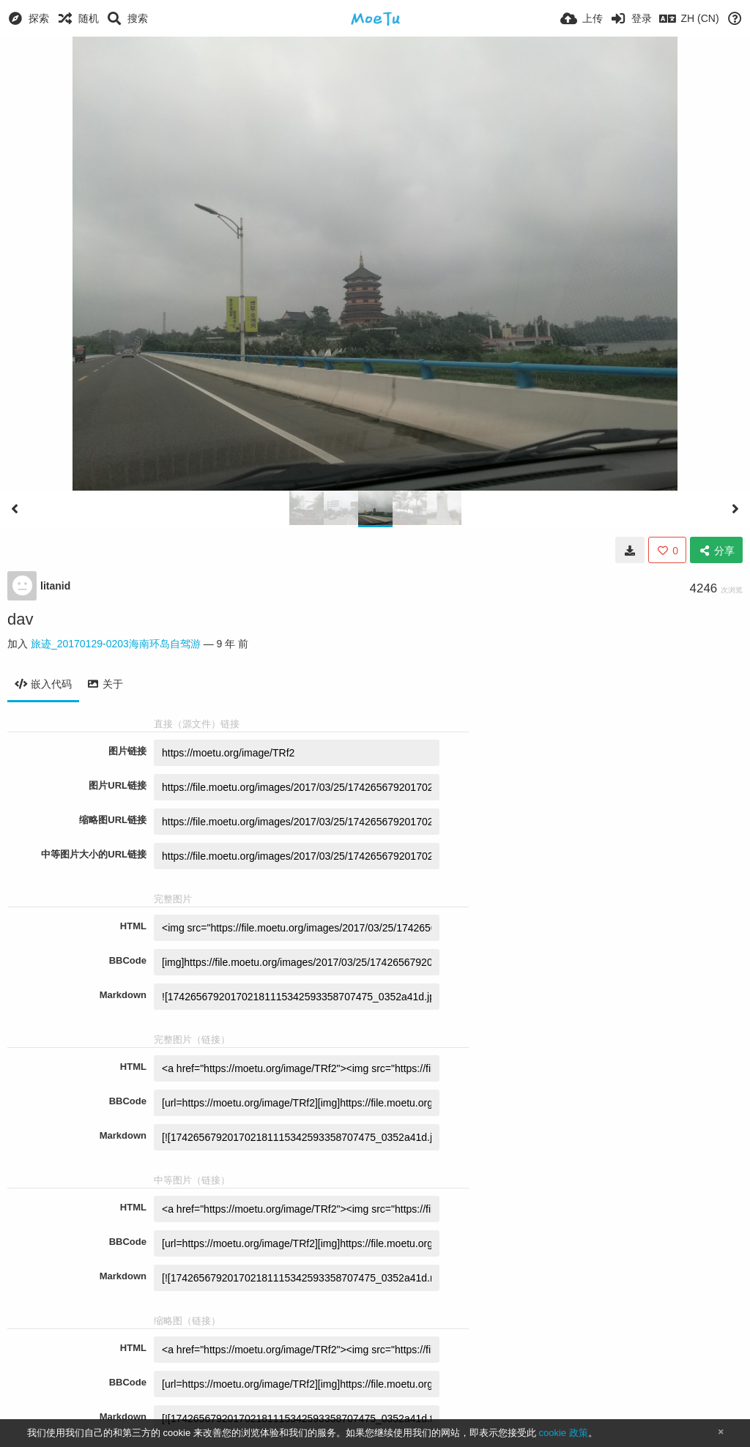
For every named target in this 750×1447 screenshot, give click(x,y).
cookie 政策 (562, 1432)
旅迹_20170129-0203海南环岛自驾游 (116, 644)
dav (20, 619)
